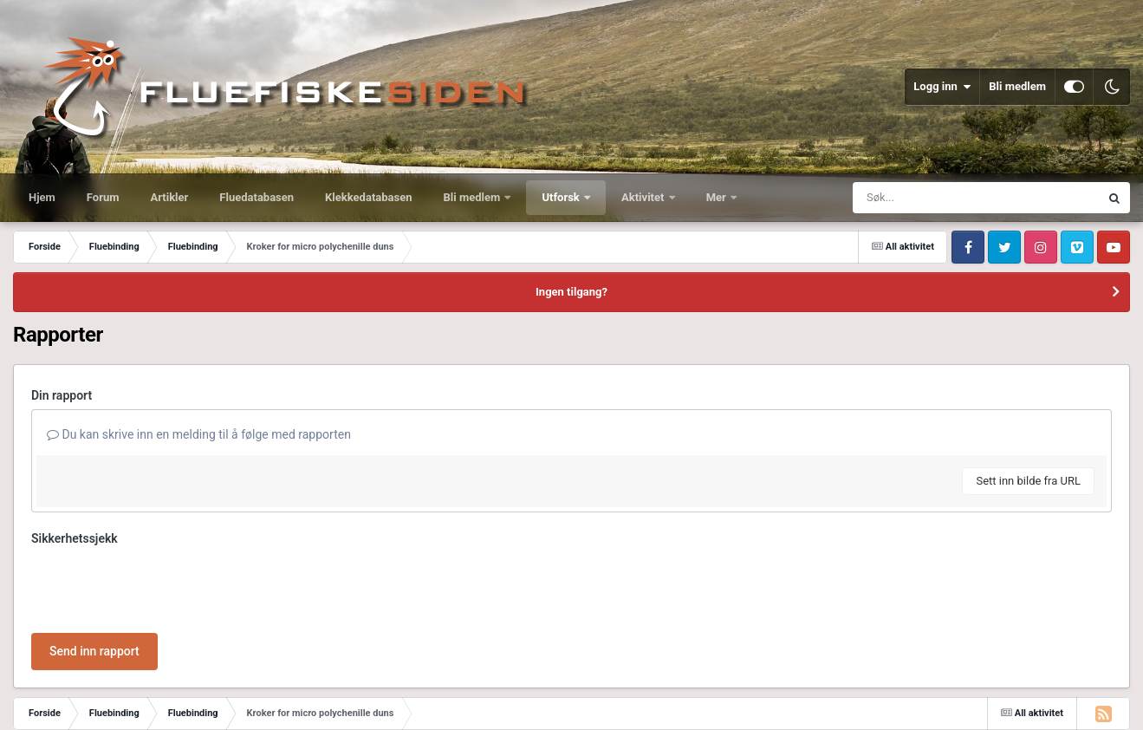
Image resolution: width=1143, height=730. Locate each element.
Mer (717, 197)
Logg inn (942, 86)
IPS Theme (38, 688)
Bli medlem (1017, 86)
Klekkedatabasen (368, 197)
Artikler (170, 197)
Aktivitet (644, 197)
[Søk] (934, 197)
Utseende (89, 704)
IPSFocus (100, 688)
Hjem (42, 197)
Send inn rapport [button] (94, 583)
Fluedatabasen (256, 197)
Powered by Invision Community (1056, 704)
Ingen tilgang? (571, 291)
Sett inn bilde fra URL (1028, 480)
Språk (30, 704)
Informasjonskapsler (249, 704)
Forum (103, 197)
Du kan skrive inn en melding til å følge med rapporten (199, 434)
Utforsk (562, 197)
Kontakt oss (159, 704)
